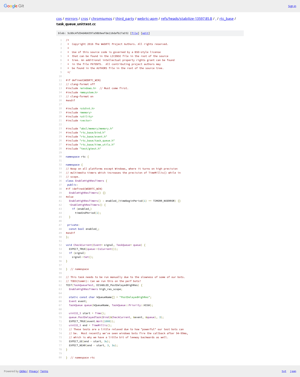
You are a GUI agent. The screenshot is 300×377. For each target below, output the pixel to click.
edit (145, 33)
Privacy (33, 371)
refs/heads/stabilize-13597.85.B (186, 18)
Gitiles (23, 371)
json (293, 371)
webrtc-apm (147, 18)
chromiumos (101, 18)
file (135, 33)
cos (59, 18)
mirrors (71, 18)
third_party (124, 18)
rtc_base (226, 18)
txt (284, 371)
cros (84, 18)
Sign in (292, 6)
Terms (44, 371)
